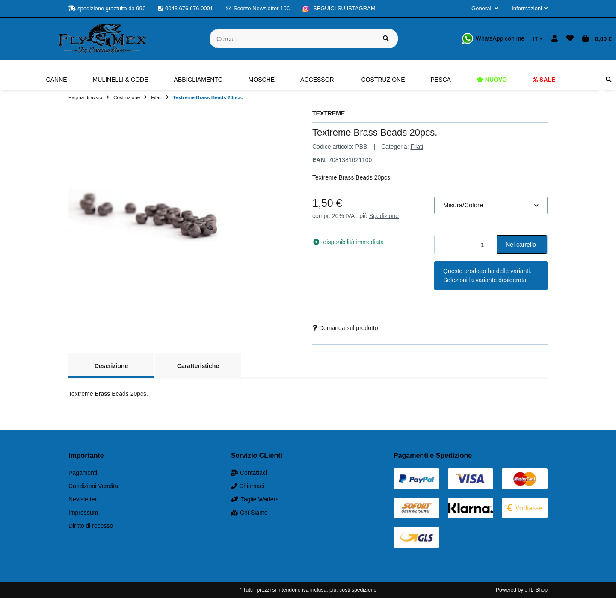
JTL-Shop (536, 590)
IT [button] (538, 38)
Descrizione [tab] (111, 365)
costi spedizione (357, 590)
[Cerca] (292, 38)
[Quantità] (466, 244)
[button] (485, 8)
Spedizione (384, 215)
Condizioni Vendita (93, 486)
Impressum (83, 512)
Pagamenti (82, 472)
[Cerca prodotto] (386, 38)
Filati (416, 146)
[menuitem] (56, 79)
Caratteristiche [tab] (198, 365)
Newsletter (82, 499)
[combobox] (491, 205)
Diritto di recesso (90, 525)
